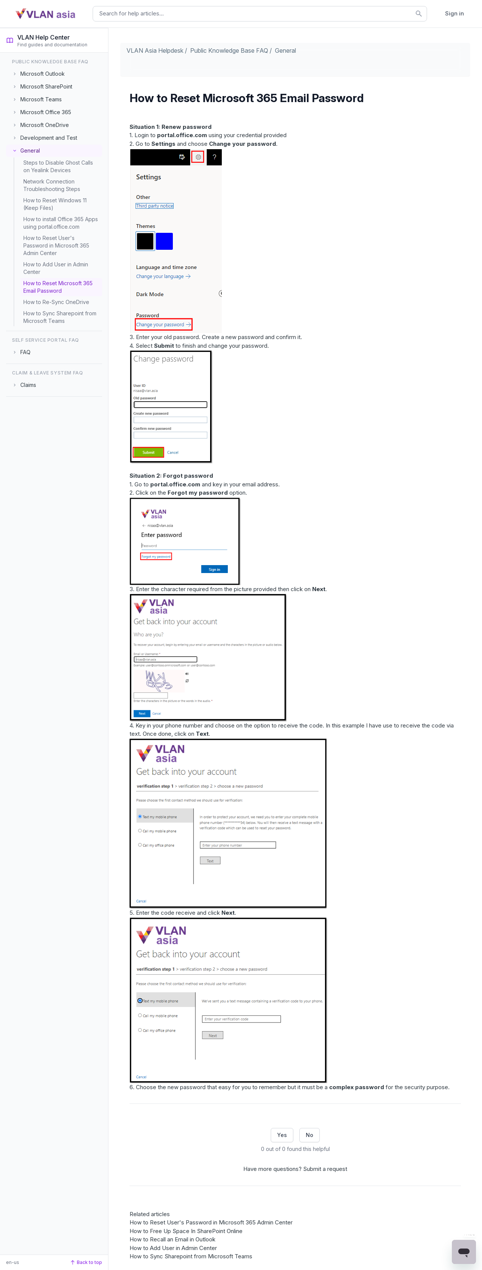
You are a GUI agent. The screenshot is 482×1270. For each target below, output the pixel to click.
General (285, 50)
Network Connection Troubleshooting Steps (51, 185)
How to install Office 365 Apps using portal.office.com (60, 223)
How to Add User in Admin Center (55, 268)
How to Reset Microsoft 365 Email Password (58, 287)
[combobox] (260, 13)
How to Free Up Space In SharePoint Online (186, 1231)
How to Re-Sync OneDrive (56, 302)
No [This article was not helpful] (309, 1135)
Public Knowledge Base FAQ (229, 50)
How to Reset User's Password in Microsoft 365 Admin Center (56, 245)
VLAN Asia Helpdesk (155, 50)
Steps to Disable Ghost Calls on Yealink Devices (58, 166)
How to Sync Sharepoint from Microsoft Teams (59, 317)
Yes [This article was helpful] (282, 1135)
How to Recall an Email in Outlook (172, 1239)
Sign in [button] (454, 13)
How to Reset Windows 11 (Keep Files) (55, 204)
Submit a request (325, 1168)
